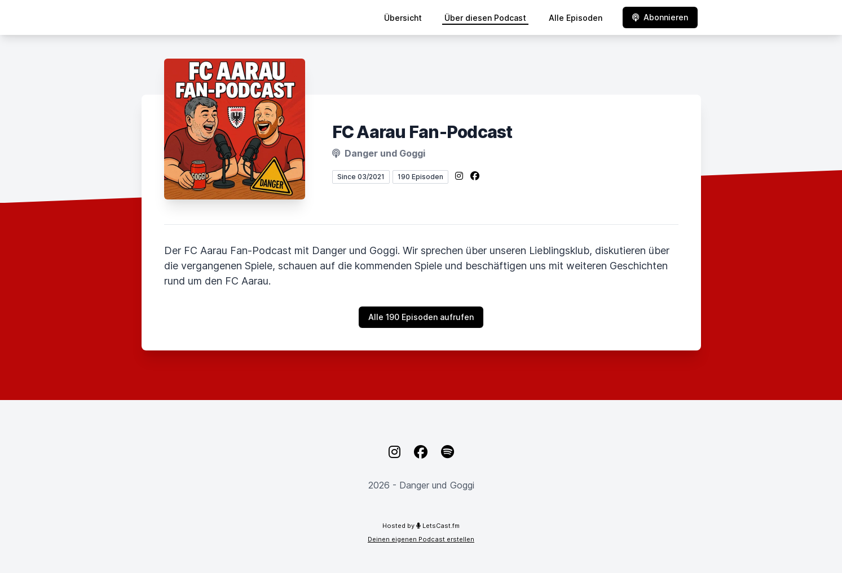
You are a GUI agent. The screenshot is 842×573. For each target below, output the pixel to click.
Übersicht (403, 18)
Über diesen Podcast (485, 18)
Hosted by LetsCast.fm (421, 526)
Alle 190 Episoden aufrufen (421, 317)
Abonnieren (660, 17)
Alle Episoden (575, 18)
